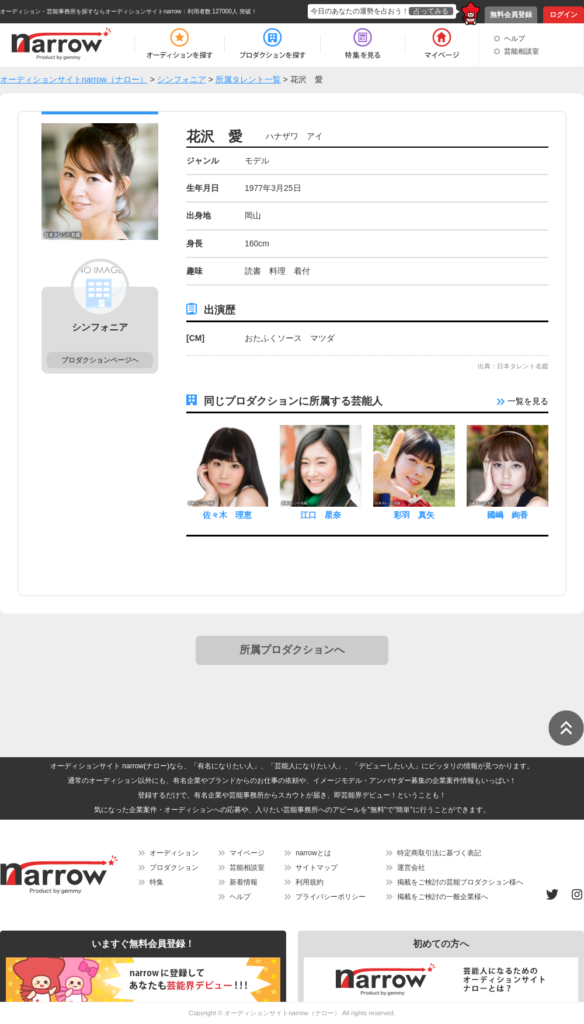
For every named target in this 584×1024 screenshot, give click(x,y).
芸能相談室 (521, 51)
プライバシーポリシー (331, 897)
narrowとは (313, 853)
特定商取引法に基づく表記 (439, 853)
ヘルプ (514, 38)
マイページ (247, 853)
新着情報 (244, 882)
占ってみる (431, 11)
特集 (157, 882)
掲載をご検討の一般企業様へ (442, 897)
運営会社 (411, 867)
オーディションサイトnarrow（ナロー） (282, 1012)
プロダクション (174, 867)
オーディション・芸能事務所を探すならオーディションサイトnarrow (91, 11)
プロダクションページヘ (99, 360)
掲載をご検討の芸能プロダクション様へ (460, 882)
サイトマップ (317, 867)
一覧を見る (522, 401)
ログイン (564, 15)
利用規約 (310, 882)
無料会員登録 (511, 15)
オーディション (174, 853)
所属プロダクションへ (292, 650)
